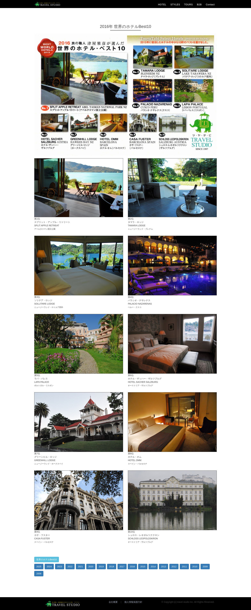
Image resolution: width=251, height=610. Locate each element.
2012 (173, 566)
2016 (132, 566)
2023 (59, 566)
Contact (210, 4)
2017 (122, 566)
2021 (80, 566)
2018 (111, 566)
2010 (194, 566)
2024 (49, 566)
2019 (101, 566)
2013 (163, 566)
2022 (70, 566)
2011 (184, 566)
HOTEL (162, 4)
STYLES (175, 4)
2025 (38, 566)
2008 (38, 573)
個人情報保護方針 (133, 602)
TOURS (188, 4)
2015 (142, 566)
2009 (205, 566)
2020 (90, 566)
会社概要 (113, 602)
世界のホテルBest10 (46, 559)
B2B (199, 4)
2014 (153, 566)
